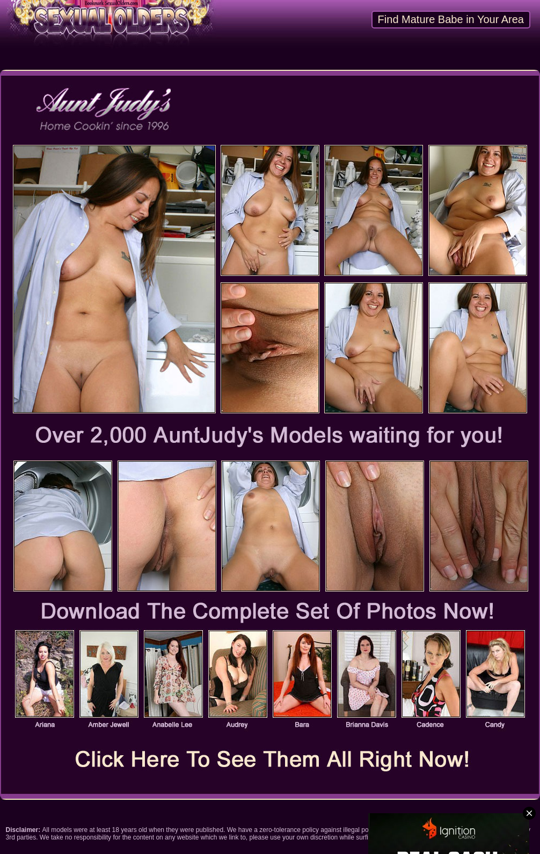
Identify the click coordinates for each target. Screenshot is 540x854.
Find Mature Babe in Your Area (451, 19)
